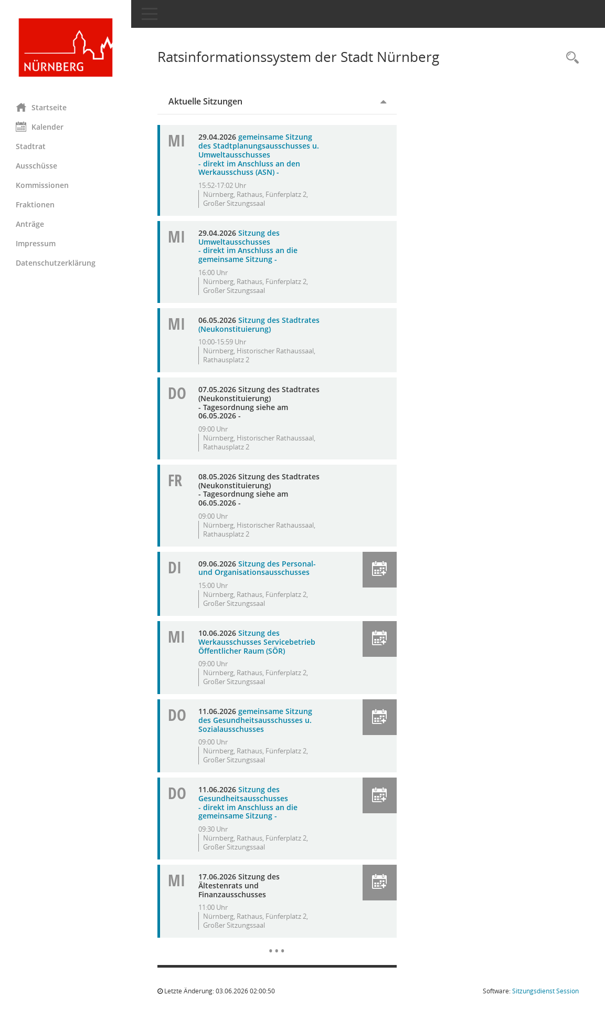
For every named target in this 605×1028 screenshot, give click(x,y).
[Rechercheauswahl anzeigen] (570, 58)
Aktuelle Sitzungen (205, 101)
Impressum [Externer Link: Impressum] (36, 243)
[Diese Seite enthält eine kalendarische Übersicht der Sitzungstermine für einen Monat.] (277, 943)
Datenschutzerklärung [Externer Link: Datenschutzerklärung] (55, 263)
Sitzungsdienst (545, 991)
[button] (380, 570)
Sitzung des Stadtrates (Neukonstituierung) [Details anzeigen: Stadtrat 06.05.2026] (259, 324)
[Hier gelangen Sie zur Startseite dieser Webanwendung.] (65, 47)
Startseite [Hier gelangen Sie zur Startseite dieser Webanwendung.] (41, 107)
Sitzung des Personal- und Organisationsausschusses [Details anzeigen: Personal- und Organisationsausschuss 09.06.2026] (257, 568)
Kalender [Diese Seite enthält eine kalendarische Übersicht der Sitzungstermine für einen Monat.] (39, 126)
